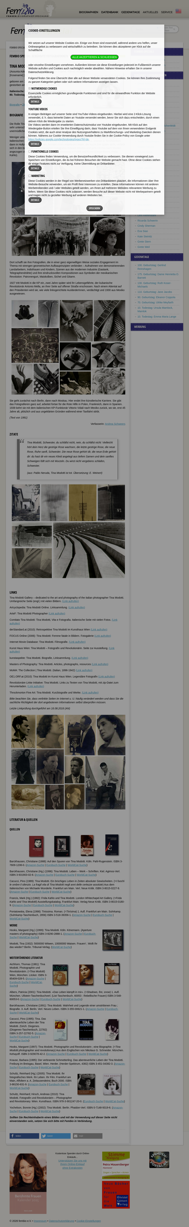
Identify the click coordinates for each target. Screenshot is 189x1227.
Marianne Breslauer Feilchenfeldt (156, 125)
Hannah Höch (145, 162)
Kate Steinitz (145, 236)
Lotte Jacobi (145, 167)
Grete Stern (144, 241)
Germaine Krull (146, 173)
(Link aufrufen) (70, 601)
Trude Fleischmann (148, 141)
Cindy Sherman (146, 225)
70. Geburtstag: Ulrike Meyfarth (155, 302)
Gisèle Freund (146, 146)
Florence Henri (146, 157)
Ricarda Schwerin (148, 220)
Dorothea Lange (147, 178)
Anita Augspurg (146, 99)
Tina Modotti (145, 204)
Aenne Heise (145, 152)
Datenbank (109, 12)
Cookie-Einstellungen (88, 1220)
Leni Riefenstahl (147, 215)
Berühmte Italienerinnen (151, 59)
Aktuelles (150, 12)
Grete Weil (144, 246)
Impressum (40, 1220)
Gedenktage (130, 12)
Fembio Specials (18, 47)
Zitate (25, 104)
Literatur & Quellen (54, 104)
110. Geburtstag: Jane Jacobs (155, 291)
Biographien (88, 12)
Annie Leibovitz (146, 183)
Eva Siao (143, 231)
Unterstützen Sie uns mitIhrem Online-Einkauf (72, 1164)
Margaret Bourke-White (151, 115)
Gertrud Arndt (145, 88)
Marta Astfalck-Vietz (149, 94)
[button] (24, 1136)
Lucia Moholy (145, 210)
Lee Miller (143, 199)
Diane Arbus (145, 83)
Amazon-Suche (35, 865)
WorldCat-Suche (77, 865)
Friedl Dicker (145, 136)
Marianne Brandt (147, 120)
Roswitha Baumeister (150, 104)
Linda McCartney (147, 194)
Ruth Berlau (144, 109)
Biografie (15, 104)
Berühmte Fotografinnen (45, 47)
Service (166, 12)
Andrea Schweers (115, 423)
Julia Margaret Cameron (151, 131)
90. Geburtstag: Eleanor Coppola (156, 297)
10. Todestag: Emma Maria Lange (157, 316)
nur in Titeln (163, 30)
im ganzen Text (165, 28)
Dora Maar (144, 188)
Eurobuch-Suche (56, 865)
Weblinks (36, 104)
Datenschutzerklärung (61, 1220)
